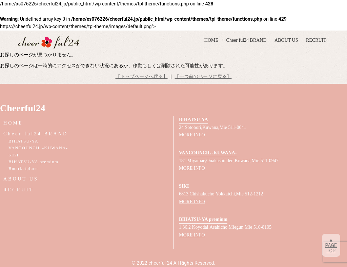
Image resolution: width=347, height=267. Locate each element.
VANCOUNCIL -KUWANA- (38, 148)
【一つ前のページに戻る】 (203, 76)
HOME (211, 40)
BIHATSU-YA (23, 141)
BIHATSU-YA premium (33, 161)
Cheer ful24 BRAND (246, 40)
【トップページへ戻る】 (142, 76)
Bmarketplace (23, 168)
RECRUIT (316, 40)
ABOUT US (286, 40)
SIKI (13, 155)
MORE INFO (192, 134)
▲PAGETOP (331, 245)
